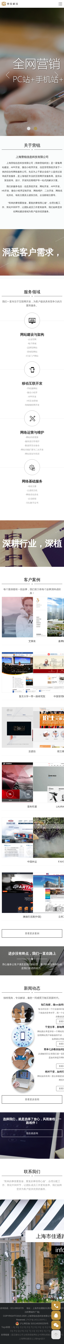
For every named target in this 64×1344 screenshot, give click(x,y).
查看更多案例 (32, 933)
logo (10, 4)
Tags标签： (6, 1327)
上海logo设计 (39, 1338)
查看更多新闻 (32, 1099)
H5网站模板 (44, 1335)
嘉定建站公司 (17, 1335)
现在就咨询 (32, 1133)
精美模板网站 (31, 1335)
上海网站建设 (25, 1338)
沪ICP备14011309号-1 (36, 1320)
